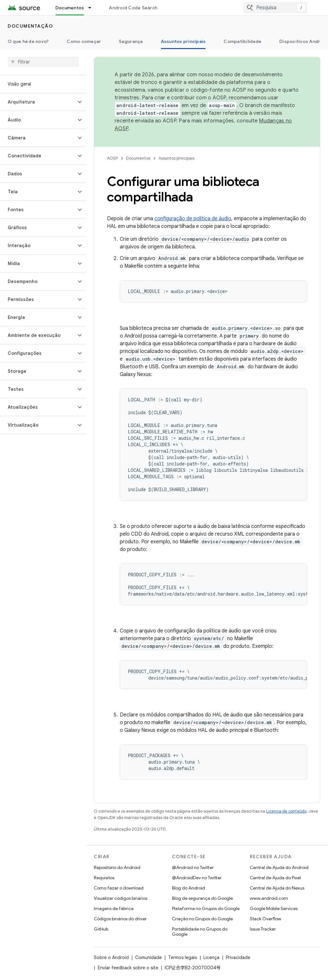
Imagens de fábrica (114, 908)
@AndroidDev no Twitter (197, 878)
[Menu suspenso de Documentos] (92, 7)
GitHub (101, 929)
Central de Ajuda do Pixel (275, 878)
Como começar (84, 41)
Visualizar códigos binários (120, 898)
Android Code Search (133, 8)
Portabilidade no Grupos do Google (199, 931)
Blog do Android (188, 888)
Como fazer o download (119, 888)
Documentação (30, 26)
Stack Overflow (265, 919)
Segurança (131, 41)
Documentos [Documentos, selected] (69, 8)
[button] (38, 102)
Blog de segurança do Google (202, 898)
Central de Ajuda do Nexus (277, 888)
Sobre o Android (111, 957)
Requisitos (104, 878)
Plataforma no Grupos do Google (206, 908)
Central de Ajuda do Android (279, 867)
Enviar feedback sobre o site (128, 967)
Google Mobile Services (274, 908)
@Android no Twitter (193, 867)
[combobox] (275, 7)
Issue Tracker (263, 929)
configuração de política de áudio (192, 218)
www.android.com (269, 898)
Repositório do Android (117, 867)
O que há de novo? (28, 41)
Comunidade (148, 957)
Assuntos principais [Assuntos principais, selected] (183, 41)
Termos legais (182, 957)
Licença (211, 957)
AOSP (112, 158)
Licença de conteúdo (286, 811)
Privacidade (238, 957)
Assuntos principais (176, 158)
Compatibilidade (242, 41)
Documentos (138, 158)
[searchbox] (43, 62)
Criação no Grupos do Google (202, 919)
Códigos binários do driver (120, 919)
